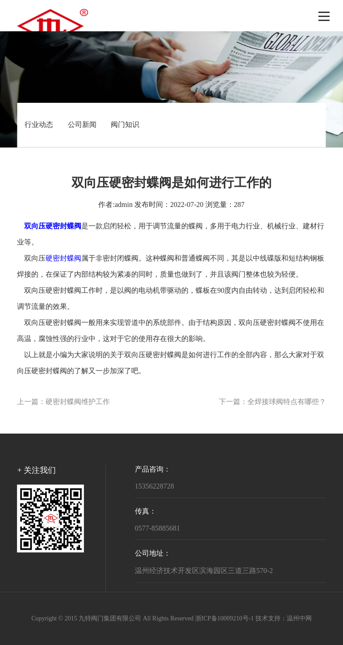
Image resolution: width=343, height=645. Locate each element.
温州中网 (299, 618)
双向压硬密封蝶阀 (52, 291)
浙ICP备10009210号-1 (224, 618)
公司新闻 (82, 125)
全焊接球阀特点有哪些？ (286, 402)
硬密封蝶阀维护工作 (78, 402)
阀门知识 (125, 125)
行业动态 (39, 125)
